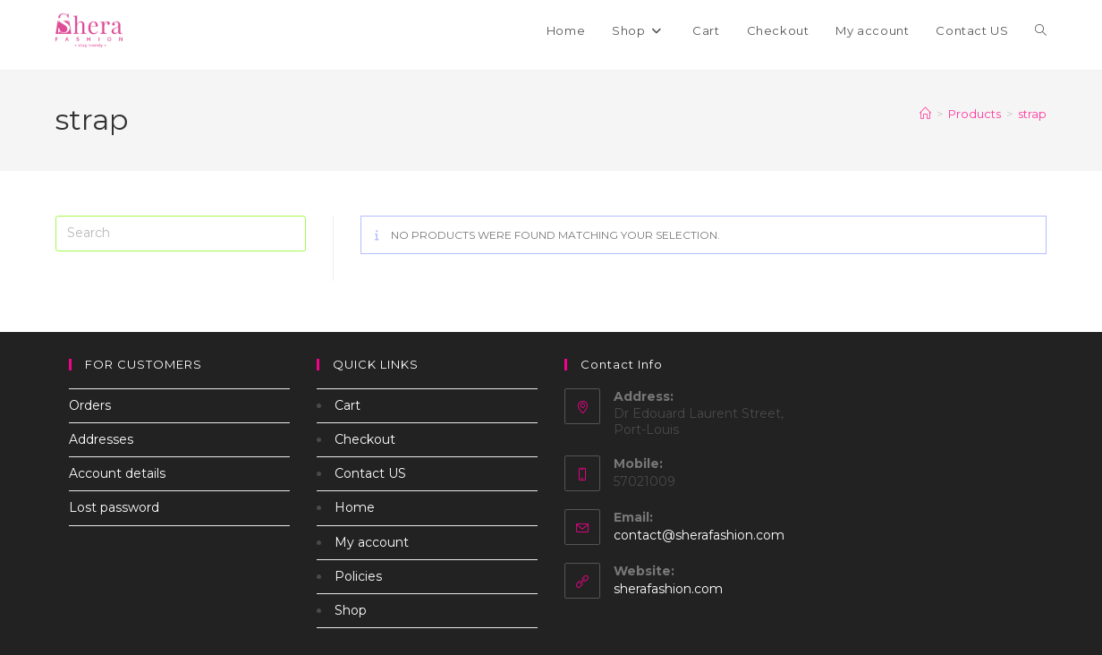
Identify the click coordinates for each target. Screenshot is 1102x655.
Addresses (101, 439)
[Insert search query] (180, 233)
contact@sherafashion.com (699, 535)
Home (355, 507)
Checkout (365, 439)
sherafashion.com (668, 589)
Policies (358, 576)
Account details (117, 473)
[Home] (925, 113)
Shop (351, 610)
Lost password (114, 507)
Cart (347, 405)
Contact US (370, 473)
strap (1032, 113)
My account (372, 542)
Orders (90, 405)
